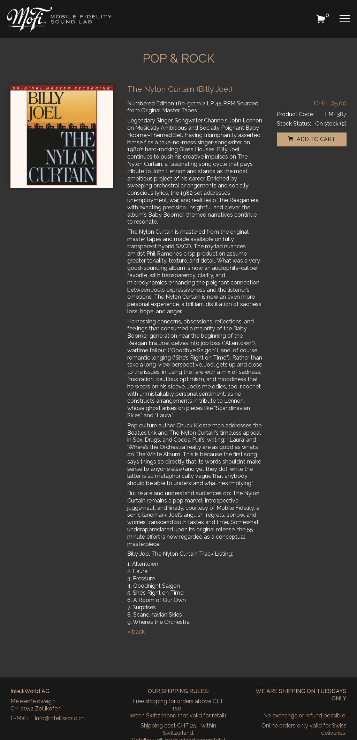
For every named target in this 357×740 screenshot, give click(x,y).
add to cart (311, 139)
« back (136, 631)
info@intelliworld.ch (60, 718)
